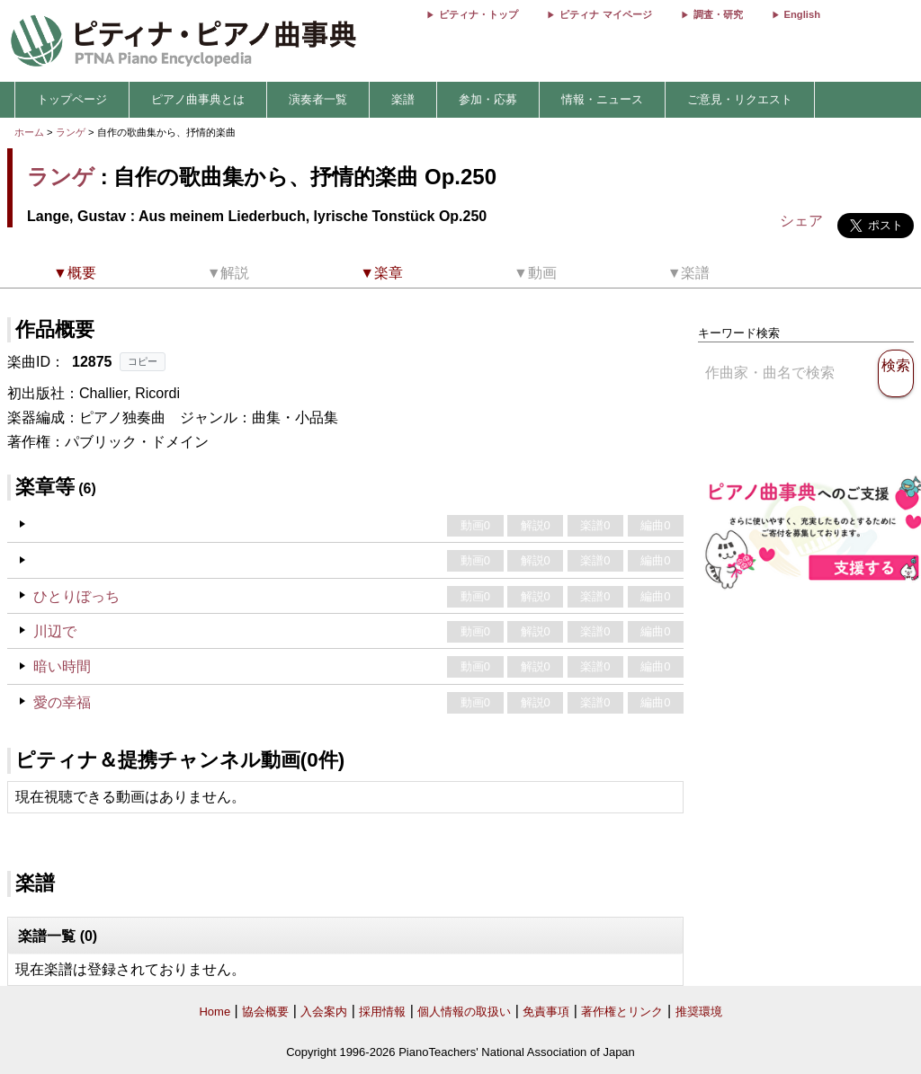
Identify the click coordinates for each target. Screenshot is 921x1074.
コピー (142, 361)
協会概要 (265, 1011)
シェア (801, 220)
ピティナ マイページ (605, 14)
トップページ (72, 99)
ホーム (29, 132)
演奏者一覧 (318, 99)
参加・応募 (488, 99)
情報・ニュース (602, 99)
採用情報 (382, 1011)
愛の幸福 (62, 702)
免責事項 (546, 1011)
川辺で (54, 631)
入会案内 (323, 1011)
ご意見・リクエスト (739, 99)
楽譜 (403, 99)
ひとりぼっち (76, 596)
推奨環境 (698, 1011)
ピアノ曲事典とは (198, 99)
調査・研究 (718, 14)
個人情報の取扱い (464, 1011)
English (802, 14)
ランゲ (70, 132)
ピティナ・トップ (478, 14)
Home (214, 1011)
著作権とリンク (622, 1011)
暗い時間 (62, 666)
